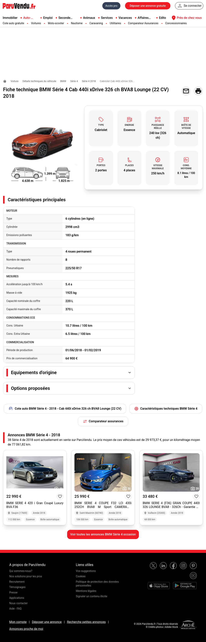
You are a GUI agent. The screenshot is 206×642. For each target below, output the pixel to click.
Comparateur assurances (103, 421)
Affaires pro (143, 18)
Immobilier (10, 18)
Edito (162, 18)
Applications (16, 597)
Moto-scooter (56, 23)
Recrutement (17, 581)
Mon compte (18, 622)
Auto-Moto (27, 18)
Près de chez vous (186, 18)
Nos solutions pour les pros (25, 576)
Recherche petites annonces (86, 622)
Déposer (148, 6)
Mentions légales (86, 590)
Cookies (80, 576)
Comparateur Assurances (143, 23)
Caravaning (96, 23)
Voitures (36, 23)
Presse (13, 592)
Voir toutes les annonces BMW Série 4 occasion (103, 534)
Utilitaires (115, 23)
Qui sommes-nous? (20, 570)
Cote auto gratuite (13, 23)
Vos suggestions (86, 570)
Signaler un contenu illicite (91, 596)
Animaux (89, 18)
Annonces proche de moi (26, 629)
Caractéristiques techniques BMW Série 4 (165, 408)
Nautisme (77, 23)
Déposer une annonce (47, 622)
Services (107, 18)
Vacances (125, 18)
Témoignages (17, 587)
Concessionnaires (176, 23)
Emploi (48, 18)
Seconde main (64, 18)
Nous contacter (18, 603)
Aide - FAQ (15, 608)
